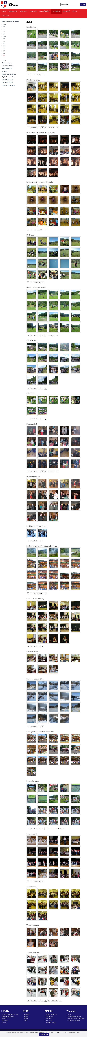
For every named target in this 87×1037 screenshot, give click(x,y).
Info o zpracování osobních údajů (10, 1014)
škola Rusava (49, 1018)
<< (28, 127)
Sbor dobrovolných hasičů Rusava (76, 1018)
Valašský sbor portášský (74, 1020)
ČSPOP (69, 1014)
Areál (25, 1020)
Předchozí (34, 127)
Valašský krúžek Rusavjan (74, 1016)
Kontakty (4, 1022)
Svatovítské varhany (51, 1022)
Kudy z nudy (49, 1020)
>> (42, 75)
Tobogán (26, 1018)
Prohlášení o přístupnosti (8, 1016)
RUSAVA (13, 4)
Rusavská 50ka (49, 1016)
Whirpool (26, 1014)
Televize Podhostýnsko (51, 1014)
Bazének (26, 1016)
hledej (83, 4)
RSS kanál (4, 1018)
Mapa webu (5, 1020)
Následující (37, 75)
